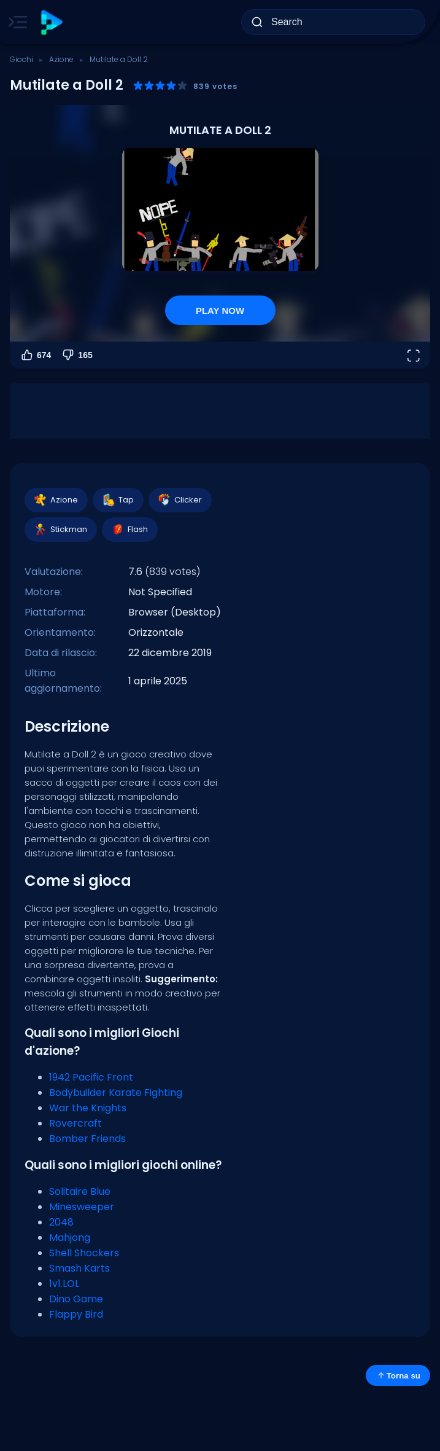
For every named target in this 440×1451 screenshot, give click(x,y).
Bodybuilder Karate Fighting (115, 1092)
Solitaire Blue (79, 1191)
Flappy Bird (76, 1314)
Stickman (60, 529)
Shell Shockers (84, 1253)
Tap (117, 500)
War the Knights (87, 1108)
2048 (61, 1222)
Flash (129, 529)
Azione (61, 59)
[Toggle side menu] (15, 22)
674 (35, 355)
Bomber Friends (87, 1139)
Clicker (179, 500)
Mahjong (69, 1237)
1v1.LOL (64, 1284)
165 (76, 355)
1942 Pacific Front (91, 1077)
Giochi (21, 59)
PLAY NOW (220, 310)
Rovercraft (75, 1123)
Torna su (398, 1375)
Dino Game (76, 1299)
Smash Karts (79, 1268)
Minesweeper (81, 1207)
